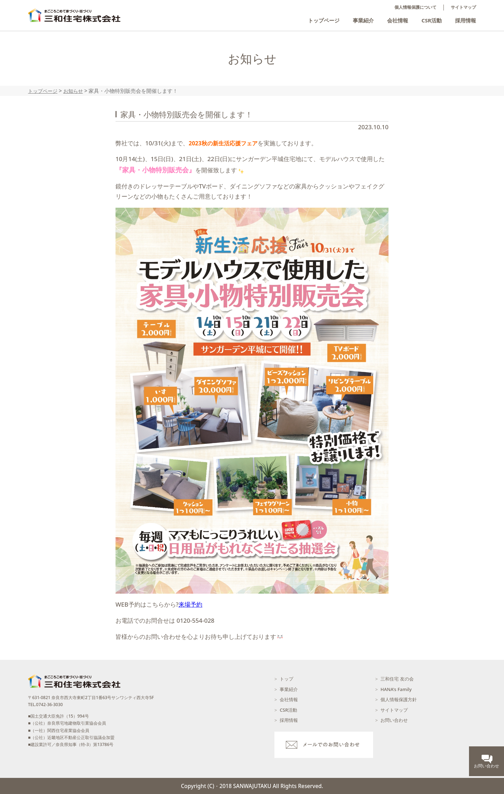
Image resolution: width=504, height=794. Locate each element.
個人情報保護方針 (398, 699)
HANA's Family (396, 689)
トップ (286, 679)
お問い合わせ (394, 720)
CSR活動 (431, 20)
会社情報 (397, 20)
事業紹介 (363, 20)
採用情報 (465, 20)
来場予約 (190, 604)
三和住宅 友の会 (396, 679)
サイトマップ (463, 7)
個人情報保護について (415, 7)
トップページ (324, 20)
